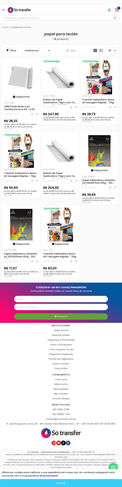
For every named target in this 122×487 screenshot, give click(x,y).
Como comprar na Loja (61, 349)
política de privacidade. (44, 475)
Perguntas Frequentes (61, 354)
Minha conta (61, 384)
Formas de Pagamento (61, 359)
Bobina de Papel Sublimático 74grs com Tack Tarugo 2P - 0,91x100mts (60, 175)
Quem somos (61, 330)
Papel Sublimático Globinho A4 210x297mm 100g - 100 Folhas (98, 182)
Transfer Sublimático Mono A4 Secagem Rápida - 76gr (98, 101)
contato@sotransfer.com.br (61, 419)
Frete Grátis (61, 368)
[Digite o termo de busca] (57, 18)
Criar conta (61, 379)
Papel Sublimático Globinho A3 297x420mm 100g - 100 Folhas (20, 255)
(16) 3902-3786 (61, 409)
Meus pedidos (61, 389)
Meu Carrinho (61, 393)
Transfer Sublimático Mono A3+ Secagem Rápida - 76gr (60, 255)
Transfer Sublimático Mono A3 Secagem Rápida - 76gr (20, 175)
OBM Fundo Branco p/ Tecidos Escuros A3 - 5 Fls (19, 108)
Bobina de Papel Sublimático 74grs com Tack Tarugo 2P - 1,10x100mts (60, 101)
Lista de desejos (61, 398)
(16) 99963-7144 (61, 414)
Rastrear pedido (61, 335)
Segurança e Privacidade (61, 339)
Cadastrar (61, 316)
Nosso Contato (61, 363)
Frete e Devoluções (61, 344)
